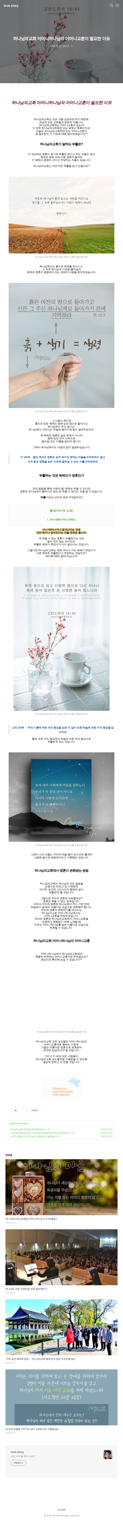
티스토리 (61, 1510)
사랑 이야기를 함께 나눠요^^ (23, 1456)
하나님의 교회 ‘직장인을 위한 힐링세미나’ (28, 1129)
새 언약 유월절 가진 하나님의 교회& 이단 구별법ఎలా (32, 1136)
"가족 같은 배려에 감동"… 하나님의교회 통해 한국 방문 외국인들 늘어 (40, 1133)
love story (11, 6)
